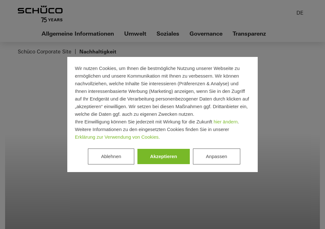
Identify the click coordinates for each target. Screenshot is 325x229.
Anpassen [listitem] (216, 156)
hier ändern (226, 121)
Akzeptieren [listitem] (163, 156)
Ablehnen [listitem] (111, 156)
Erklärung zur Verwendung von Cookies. (117, 137)
